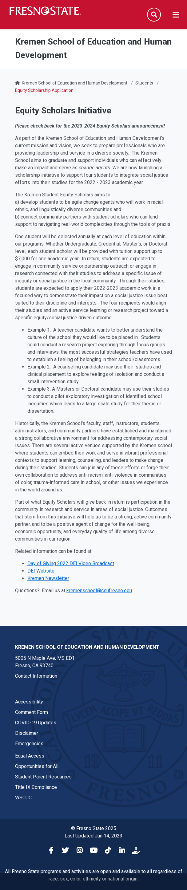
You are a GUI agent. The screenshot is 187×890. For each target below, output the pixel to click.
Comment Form (31, 712)
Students (144, 83)
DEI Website (40, 571)
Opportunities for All (36, 766)
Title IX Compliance (36, 787)
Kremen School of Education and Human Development (74, 83)
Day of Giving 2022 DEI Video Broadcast (70, 563)
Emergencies (29, 743)
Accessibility (29, 702)
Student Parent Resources (43, 777)
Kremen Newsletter (48, 578)
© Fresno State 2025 (93, 828)
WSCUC (23, 798)
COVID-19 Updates (35, 723)
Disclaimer (26, 733)
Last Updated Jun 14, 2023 (93, 836)
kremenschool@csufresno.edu (99, 590)
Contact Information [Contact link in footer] (36, 676)
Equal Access (29, 756)
